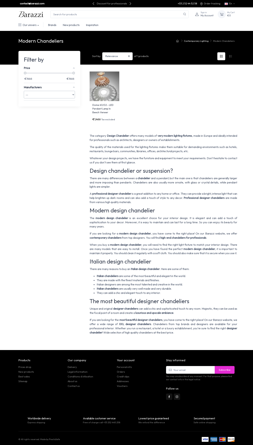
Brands (52, 25)
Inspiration (92, 25)
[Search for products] (119, 14)
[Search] (185, 14)
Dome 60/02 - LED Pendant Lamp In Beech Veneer (102, 108)
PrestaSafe (54, 437)
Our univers (27, 25)
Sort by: (96, 56)
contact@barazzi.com (32, 3)
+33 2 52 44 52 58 (187, 3)
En (229, 3)
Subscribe (225, 367)
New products (71, 25)
